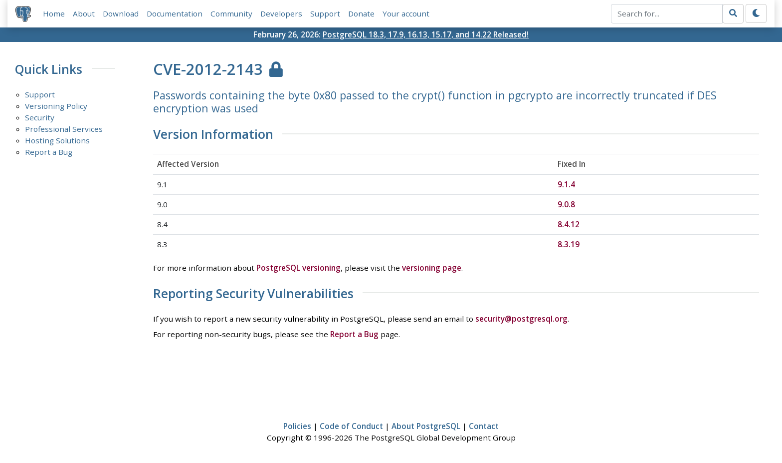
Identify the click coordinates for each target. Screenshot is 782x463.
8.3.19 (569, 244)
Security (39, 117)
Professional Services (64, 129)
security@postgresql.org (521, 319)
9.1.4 (566, 184)
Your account (406, 13)
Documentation (174, 13)
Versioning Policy (56, 106)
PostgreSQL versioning (298, 268)
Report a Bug (48, 152)
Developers (281, 13)
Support (325, 13)
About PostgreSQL (425, 426)
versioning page (431, 268)
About (84, 13)
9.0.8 (566, 204)
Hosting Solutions (57, 140)
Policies (297, 426)
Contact (484, 426)
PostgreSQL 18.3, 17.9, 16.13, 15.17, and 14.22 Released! (426, 34)
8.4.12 (569, 224)
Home (54, 13)
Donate (361, 13)
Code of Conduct (351, 426)
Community (231, 13)
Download (121, 13)
